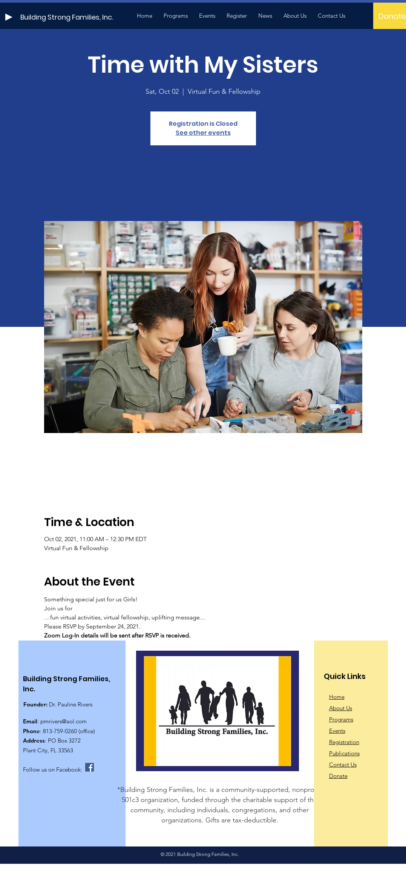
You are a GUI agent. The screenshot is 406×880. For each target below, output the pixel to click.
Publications (344, 753)
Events (337, 730)
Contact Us (343, 764)
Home (337, 696)
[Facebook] (89, 767)
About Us (340, 708)
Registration (344, 742)
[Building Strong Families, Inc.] (82, 17)
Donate (338, 775)
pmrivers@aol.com (63, 721)
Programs (341, 719)
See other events (203, 132)
